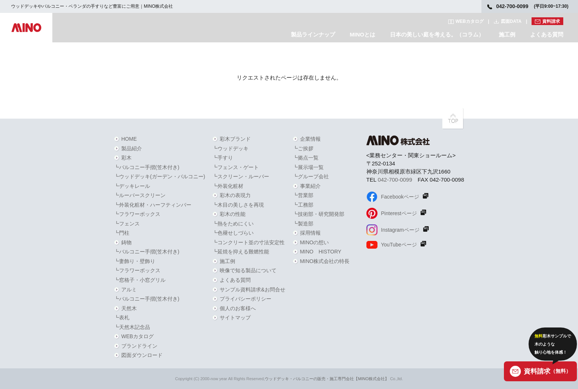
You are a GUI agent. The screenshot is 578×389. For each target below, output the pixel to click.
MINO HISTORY (320, 252)
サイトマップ (235, 317)
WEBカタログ (470, 21)
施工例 (507, 34)
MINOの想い (314, 242)
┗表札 (121, 317)
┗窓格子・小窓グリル (140, 280)
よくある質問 (546, 34)
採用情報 (310, 233)
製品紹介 (131, 148)
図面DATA (511, 21)
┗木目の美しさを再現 (238, 205)
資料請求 (551, 21)
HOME (129, 139)
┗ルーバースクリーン (140, 195)
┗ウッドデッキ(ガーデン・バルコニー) (159, 176)
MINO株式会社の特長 (325, 261)
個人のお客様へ (238, 308)
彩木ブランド (235, 139)
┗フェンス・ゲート (235, 167)
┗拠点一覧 (305, 158)
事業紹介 (310, 186)
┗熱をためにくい (233, 224)
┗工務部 (303, 205)
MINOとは (362, 34)
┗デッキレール (132, 186)
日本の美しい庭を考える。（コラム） (437, 34)
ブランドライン (139, 346)
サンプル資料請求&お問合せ (252, 289)
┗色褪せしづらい (233, 233)
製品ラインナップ (313, 34)
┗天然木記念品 (132, 327)
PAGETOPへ (453, 119)
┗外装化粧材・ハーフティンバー (152, 205)
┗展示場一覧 (308, 167)
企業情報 (310, 139)
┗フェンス (127, 224)
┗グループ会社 (311, 176)
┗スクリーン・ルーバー (240, 176)
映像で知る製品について (248, 270)
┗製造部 (303, 224)
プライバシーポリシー (245, 299)
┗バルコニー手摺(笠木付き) (146, 167)
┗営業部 (303, 195)
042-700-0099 (395, 179)
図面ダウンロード (142, 355)
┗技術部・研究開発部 (318, 214)
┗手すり (222, 158)
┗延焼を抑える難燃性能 (240, 252)
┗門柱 (121, 233)
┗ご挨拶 (303, 148)
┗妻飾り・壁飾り (134, 261)
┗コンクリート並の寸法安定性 (248, 242)
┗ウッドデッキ (230, 148)
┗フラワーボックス (137, 214)
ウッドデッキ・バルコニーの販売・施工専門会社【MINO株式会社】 (327, 378)
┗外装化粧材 (227, 186)
